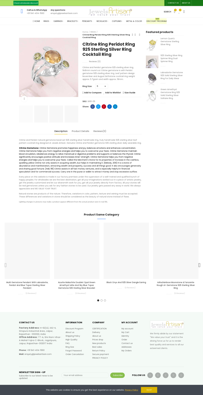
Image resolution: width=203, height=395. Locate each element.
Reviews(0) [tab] (99, 131)
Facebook (92, 106)
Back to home (136, 34)
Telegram (115, 106)
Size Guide (129, 92)
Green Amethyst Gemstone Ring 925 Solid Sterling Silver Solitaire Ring (170, 94)
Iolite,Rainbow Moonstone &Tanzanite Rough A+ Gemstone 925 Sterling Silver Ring (176, 285)
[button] (25, 3)
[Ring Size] (101, 86)
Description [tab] (61, 131)
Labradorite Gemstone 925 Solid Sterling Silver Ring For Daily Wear (172, 75)
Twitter (98, 106)
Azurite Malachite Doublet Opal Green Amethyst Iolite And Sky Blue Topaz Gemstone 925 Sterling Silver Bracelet (76, 285)
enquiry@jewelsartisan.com (38, 354)
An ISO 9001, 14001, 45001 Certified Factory (97, 3)
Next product (139, 34)
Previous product (132, 34)
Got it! (149, 390)
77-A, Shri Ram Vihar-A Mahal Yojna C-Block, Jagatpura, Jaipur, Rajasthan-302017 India (40, 340)
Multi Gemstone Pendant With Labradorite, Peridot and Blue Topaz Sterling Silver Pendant (27, 285)
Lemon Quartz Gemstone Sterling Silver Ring (170, 41)
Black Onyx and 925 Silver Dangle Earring (126, 282)
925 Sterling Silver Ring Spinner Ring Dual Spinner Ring (171, 58)
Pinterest (103, 106)
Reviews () (95, 61)
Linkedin (109, 106)
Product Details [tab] (80, 131)
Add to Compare (93, 92)
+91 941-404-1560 (36, 350)
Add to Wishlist (113, 92)
